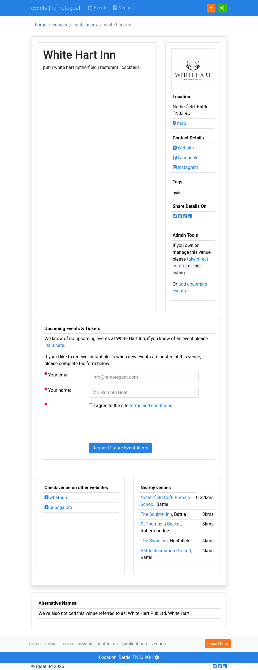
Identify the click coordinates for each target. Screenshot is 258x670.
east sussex (85, 25)
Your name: (58, 390)
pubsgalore (58, 507)
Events (97, 8)
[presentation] (132, 427)
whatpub (56, 497)
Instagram (185, 167)
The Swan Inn (154, 540)
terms (67, 643)
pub (177, 192)
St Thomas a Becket (161, 524)
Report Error (218, 643)
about (51, 643)
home (40, 25)
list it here (54, 345)
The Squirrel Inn (156, 514)
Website (183, 147)
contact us (107, 643)
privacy (85, 643)
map (179, 123)
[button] (222, 8)
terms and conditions (151, 405)
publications (134, 643)
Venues (123, 8)
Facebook (185, 157)
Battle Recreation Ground (166, 550)
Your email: (58, 375)
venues (60, 25)
